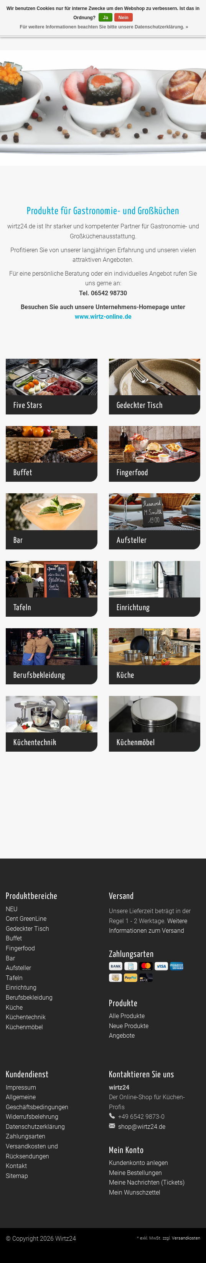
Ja (105, 17)
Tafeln (14, 978)
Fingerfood (20, 948)
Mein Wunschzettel (134, 1192)
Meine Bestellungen (135, 1172)
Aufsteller (18, 968)
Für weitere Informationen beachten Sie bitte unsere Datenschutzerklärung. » (104, 27)
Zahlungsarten (25, 1136)
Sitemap (17, 1176)
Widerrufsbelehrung (32, 1116)
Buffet (14, 938)
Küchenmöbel (24, 1027)
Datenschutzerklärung (35, 1126)
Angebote (122, 1035)
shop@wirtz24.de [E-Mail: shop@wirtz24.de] (141, 1126)
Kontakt (16, 1166)
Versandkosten (186, 1238)
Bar (10, 958)
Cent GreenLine (26, 918)
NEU (12, 909)
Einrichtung (21, 987)
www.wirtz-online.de (103, 316)
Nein (124, 17)
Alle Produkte (127, 1016)
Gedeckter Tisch (27, 928)
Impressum (21, 1087)
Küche (14, 1007)
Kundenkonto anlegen (138, 1162)
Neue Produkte (128, 1026)
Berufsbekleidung (29, 997)
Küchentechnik (26, 1017)
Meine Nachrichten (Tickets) (147, 1182)
